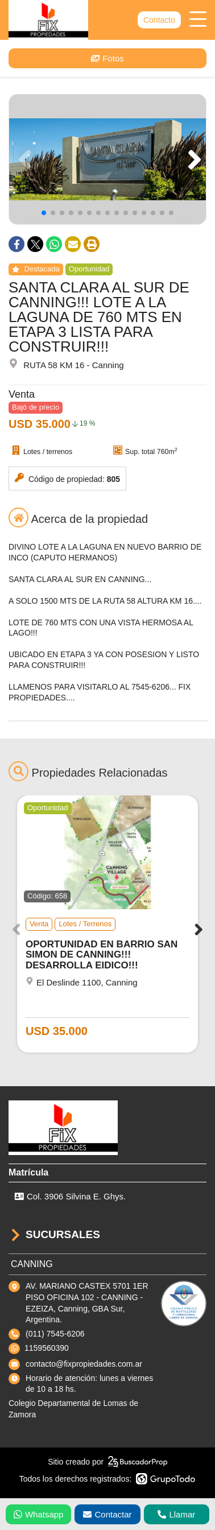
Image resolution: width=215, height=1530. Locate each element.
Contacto (159, 19)
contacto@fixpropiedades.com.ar (84, 1363)
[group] (107, 159)
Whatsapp (39, 1514)
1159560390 (46, 1347)
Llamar (176, 1514)
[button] (192, 159)
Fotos (107, 58)
